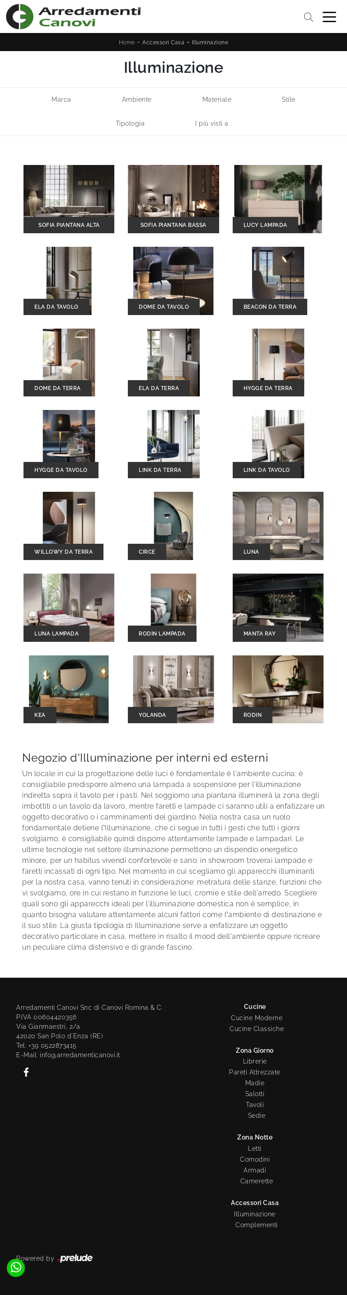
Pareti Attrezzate (255, 1072)
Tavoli (255, 1104)
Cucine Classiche (257, 1028)
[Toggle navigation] (329, 16)
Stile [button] (288, 99)
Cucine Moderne (256, 1018)
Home (127, 42)
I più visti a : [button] (213, 123)
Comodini (255, 1159)
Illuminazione (210, 42)
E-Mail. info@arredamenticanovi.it (68, 1055)
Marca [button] (61, 99)
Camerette (256, 1181)
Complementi (256, 1225)
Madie (255, 1083)
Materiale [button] (217, 99)
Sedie (257, 1115)
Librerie (255, 1061)
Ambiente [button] (137, 99)
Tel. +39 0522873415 (46, 1045)
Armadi (255, 1170)
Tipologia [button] (130, 123)
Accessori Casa (163, 42)
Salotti (255, 1093)
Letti (255, 1148)
